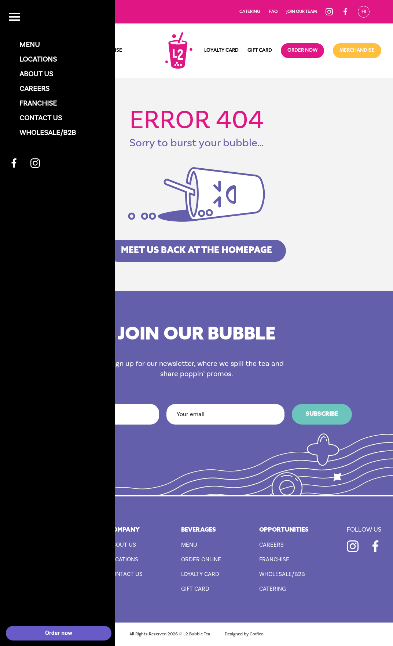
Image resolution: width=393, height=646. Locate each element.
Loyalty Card (221, 50)
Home (19, 50)
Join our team (301, 12)
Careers (271, 544)
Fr (363, 12)
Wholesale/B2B (282, 574)
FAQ (273, 12)
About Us (122, 544)
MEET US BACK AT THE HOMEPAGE (196, 250)
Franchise (108, 50)
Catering (249, 12)
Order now (302, 50)
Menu (43, 50)
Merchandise (357, 50)
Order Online (201, 559)
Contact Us (126, 574)
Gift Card (259, 50)
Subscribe (322, 414)
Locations (73, 50)
